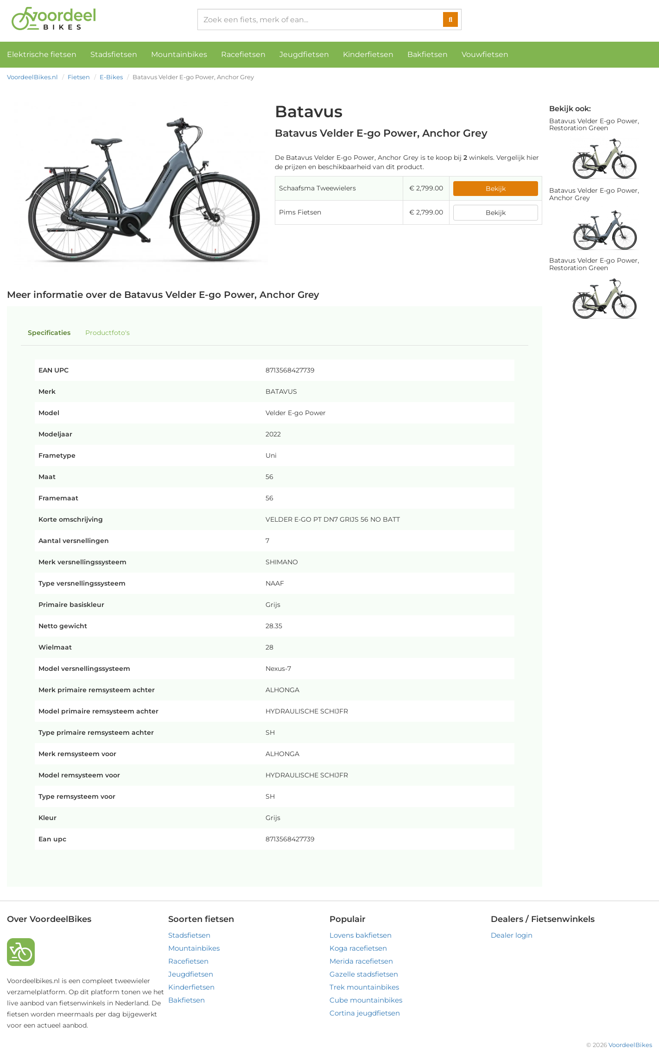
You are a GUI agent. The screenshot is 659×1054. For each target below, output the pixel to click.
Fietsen (79, 77)
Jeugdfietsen (304, 54)
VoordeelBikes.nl (32, 77)
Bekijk (496, 188)
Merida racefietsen (361, 961)
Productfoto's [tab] (107, 332)
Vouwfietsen (485, 54)
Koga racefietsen (358, 948)
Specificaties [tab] (49, 332)
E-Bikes (111, 77)
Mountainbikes (179, 54)
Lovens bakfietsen (361, 935)
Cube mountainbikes (366, 1000)
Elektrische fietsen (41, 54)
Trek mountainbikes (364, 987)
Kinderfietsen (368, 54)
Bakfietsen (427, 54)
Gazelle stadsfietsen (364, 974)
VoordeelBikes (630, 1044)
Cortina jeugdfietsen (365, 1013)
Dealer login (511, 935)
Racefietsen (243, 54)
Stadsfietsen (113, 54)
